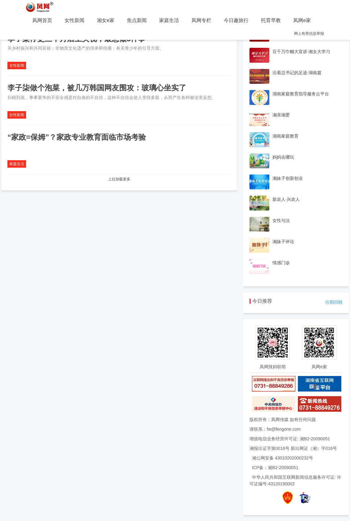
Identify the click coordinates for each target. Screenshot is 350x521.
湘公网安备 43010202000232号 (282, 457)
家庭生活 (169, 20)
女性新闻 (74, 20)
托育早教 (271, 20)
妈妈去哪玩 (283, 157)
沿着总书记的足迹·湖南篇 (296, 72)
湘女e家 (105, 20)
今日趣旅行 (236, 20)
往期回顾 (334, 302)
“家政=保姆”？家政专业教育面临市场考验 (76, 137)
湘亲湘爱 (281, 114)
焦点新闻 (137, 20)
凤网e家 (302, 20)
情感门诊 (281, 262)
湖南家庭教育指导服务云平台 (300, 93)
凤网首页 (42, 20)
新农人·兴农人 (286, 199)
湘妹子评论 (283, 241)
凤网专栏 (201, 20)
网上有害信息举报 (309, 33)
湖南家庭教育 (285, 136)
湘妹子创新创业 (287, 178)
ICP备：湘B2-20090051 (275, 467)
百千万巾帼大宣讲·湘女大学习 (301, 51)
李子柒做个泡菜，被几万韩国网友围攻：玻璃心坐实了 (96, 88)
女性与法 (281, 220)
